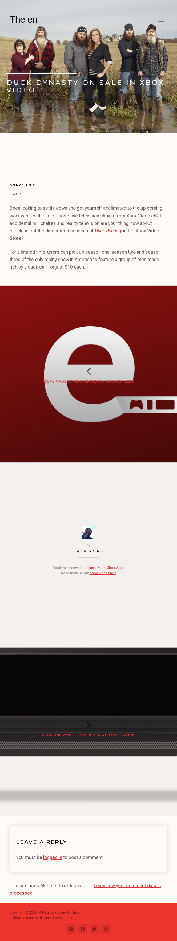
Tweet (16, 193)
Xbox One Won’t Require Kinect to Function (88, 735)
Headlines (88, 568)
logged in (52, 857)
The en (23, 19)
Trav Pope (88, 551)
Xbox (101, 568)
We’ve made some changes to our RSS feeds (88, 381)
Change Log (85, 918)
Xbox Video (116, 568)
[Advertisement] (35, 161)
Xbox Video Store (103, 573)
